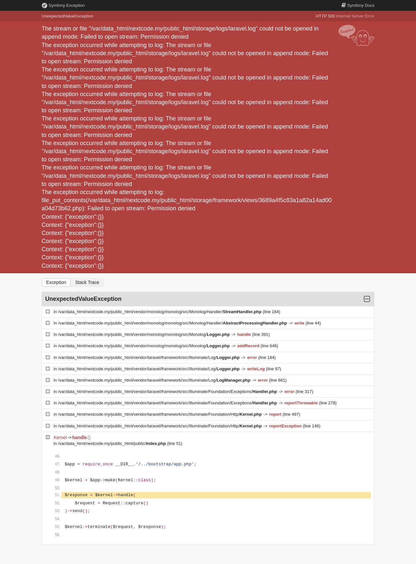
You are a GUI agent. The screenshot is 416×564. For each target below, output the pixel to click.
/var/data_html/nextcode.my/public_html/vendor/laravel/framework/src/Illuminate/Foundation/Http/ (160, 414)
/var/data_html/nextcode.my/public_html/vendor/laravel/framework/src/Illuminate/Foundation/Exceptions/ (168, 391)
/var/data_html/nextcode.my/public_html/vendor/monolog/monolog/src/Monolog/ (144, 334)
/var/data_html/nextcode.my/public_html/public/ (112, 443)
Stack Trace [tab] (87, 282)
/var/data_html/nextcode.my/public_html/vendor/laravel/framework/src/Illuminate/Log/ (149, 357)
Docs (357, 5)
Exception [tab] (56, 282)
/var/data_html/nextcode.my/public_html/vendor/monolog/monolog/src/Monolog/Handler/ (160, 311)
